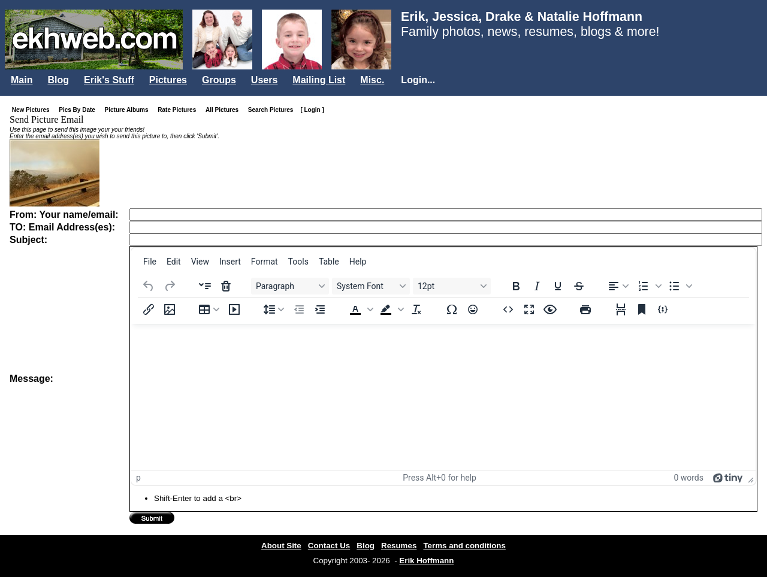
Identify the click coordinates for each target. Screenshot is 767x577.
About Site (281, 545)
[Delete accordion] (226, 286)
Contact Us (329, 545)
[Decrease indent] (299, 309)
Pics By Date (79, 110)
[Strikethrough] (579, 286)
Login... (418, 80)
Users (264, 80)
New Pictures (33, 110)
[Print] (585, 309)
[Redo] (169, 286)
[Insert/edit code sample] (663, 309)
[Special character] (452, 309)
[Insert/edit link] (148, 309)
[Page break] (621, 309)
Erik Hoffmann (426, 560)
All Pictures (224, 110)
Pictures (168, 80)
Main (21, 80)
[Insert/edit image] (169, 309)
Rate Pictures (179, 110)
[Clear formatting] (416, 309)
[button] (648, 286)
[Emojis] (473, 309)
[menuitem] (149, 261)
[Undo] (148, 286)
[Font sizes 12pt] (452, 286)
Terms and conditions (464, 545)
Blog (58, 80)
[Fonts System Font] (371, 286)
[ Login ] (312, 110)
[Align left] (618, 286)
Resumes (398, 545)
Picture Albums (129, 110)
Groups (219, 80)
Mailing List (318, 80)
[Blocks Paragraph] (290, 286)
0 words (688, 477)
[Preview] (550, 309)
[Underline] (558, 286)
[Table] (209, 309)
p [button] (138, 477)
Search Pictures (273, 110)
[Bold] (516, 286)
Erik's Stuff (109, 80)
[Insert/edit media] (234, 309)
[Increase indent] (320, 309)
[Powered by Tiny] (728, 477)
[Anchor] (642, 309)
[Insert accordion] (205, 286)
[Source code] (508, 309)
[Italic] (537, 286)
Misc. (372, 80)
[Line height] (273, 309)
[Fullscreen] (529, 309)
